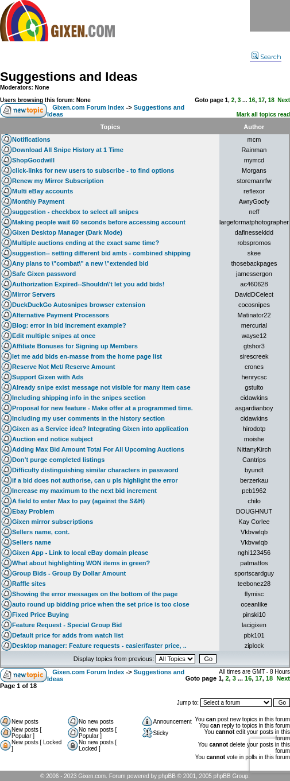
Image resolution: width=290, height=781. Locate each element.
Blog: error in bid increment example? (69, 325)
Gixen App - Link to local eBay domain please (80, 552)
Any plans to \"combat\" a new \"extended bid (80, 263)
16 (252, 100)
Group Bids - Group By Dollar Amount (69, 573)
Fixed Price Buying (40, 614)
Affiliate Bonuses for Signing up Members (75, 346)
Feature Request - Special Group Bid (67, 624)
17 (261, 100)
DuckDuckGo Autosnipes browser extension (78, 304)
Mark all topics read (263, 114)
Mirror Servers (33, 294)
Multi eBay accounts (42, 191)
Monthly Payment (38, 201)
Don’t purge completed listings (58, 459)
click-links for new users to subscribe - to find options (93, 170)
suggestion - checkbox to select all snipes (75, 211)
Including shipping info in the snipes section (79, 397)
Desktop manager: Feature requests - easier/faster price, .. (99, 645)
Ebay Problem (33, 511)
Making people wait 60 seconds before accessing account (98, 222)
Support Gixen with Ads (47, 377)
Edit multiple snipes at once (53, 335)
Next (283, 100)
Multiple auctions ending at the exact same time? (85, 242)
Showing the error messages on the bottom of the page (94, 593)
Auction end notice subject (52, 439)
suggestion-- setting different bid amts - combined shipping (101, 253)
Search (266, 57)
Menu (270, 16)
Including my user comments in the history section (88, 418)
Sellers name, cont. (40, 532)
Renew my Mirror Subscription (58, 180)
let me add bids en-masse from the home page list (87, 356)
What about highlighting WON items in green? (81, 562)
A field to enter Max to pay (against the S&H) (78, 501)
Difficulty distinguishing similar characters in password (95, 470)
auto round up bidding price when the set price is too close (101, 604)
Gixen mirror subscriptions (52, 521)
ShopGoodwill (33, 160)
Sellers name (31, 542)
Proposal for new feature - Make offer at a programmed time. (102, 408)
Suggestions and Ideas (69, 76)
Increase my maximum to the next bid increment (84, 490)
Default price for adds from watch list (67, 635)
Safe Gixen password (44, 273)
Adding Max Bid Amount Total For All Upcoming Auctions (98, 449)
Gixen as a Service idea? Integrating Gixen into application (100, 428)
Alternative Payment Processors (60, 315)
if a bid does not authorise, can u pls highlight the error (94, 480)
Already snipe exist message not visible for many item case (101, 387)
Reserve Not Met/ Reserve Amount (63, 366)
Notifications (31, 139)
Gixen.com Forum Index (88, 107)
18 (271, 100)
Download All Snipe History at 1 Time (67, 149)
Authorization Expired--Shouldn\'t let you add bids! (88, 284)
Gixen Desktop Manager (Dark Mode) (67, 232)
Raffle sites (29, 583)
